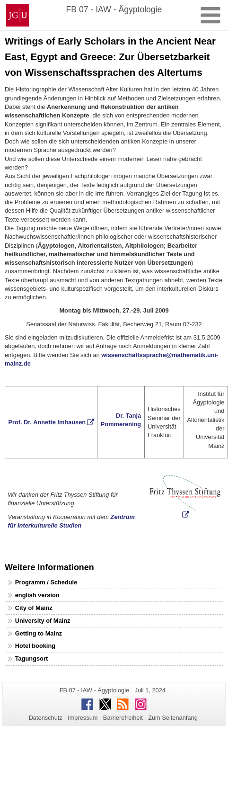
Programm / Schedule (46, 582)
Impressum (82, 717)
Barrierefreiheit (123, 717)
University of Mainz (42, 620)
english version (37, 595)
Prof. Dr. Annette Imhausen (47, 422)
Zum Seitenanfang (173, 717)
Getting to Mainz (38, 633)
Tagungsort (31, 658)
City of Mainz (34, 607)
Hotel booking (35, 645)
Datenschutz (45, 717)
